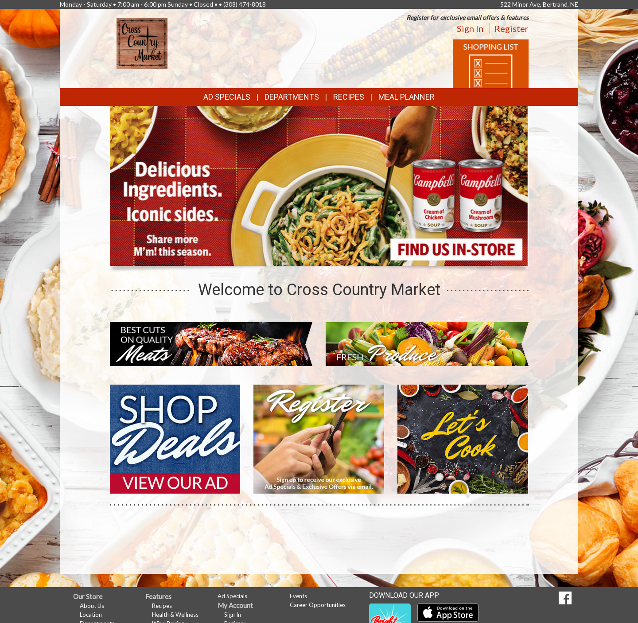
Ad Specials (226, 96)
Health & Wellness (175, 614)
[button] (305, 258)
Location (91, 614)
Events (298, 596)
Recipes (348, 96)
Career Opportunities (318, 604)
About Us (92, 605)
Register (511, 28)
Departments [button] (292, 96)
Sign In (470, 28)
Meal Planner (406, 96)
